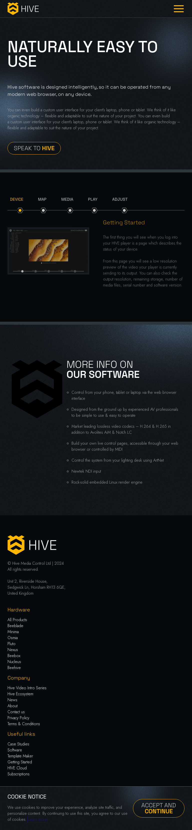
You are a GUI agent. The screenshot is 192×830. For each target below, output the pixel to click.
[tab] (17, 199)
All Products (17, 620)
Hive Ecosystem (20, 694)
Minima (13, 632)
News (12, 700)
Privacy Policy (18, 718)
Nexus (13, 650)
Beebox (14, 656)
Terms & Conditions (24, 724)
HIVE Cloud (17, 768)
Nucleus (14, 662)
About (13, 706)
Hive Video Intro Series (27, 688)
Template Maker (20, 756)
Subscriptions (19, 774)
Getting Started (20, 762)
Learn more (37, 819)
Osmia (13, 638)
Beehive (14, 668)
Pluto (12, 644)
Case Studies (18, 744)
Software (15, 750)
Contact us (16, 712)
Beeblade (15, 626)
